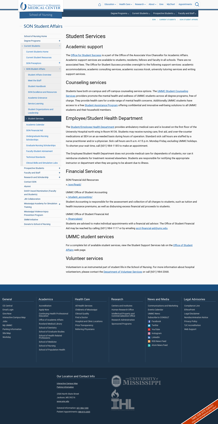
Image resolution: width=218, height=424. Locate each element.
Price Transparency (84, 325)
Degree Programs (119, 13)
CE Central (7, 306)
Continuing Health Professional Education (53, 315)
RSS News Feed (157, 341)
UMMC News (154, 314)
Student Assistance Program (101, 105)
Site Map (7, 333)
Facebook (154, 321)
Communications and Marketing (163, 306)
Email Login (8, 310)
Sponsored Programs (122, 324)
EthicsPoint (189, 310)
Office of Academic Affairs (51, 320)
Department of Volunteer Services (123, 271)
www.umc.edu (63, 401)
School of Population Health (52, 350)
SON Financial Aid (34, 130)
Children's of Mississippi (86, 310)
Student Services (36, 118)
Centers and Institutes (122, 306)
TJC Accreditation (192, 325)
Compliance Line (192, 306)
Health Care (124, 4)
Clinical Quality (82, 314)
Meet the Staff (34, 80)
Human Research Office (123, 310)
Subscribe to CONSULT (158, 317)
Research (139, 4)
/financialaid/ (75, 218)
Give (161, 4)
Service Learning (35, 103)
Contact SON (30, 182)
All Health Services (83, 306)
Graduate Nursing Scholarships (41, 145)
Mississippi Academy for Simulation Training (40, 205)
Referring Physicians (84, 329)
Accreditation (45, 306)
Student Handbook (37, 86)
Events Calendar (155, 310)
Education (109, 4)
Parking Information (12, 329)
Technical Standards (35, 157)
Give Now (7, 314)
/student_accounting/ (80, 197)
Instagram (155, 333)
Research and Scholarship (36, 177)
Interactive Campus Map (14, 317)
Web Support (190, 329)
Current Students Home (37, 51)
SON (154, 20)
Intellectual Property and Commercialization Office (123, 315)
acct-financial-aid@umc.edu (151, 228)
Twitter (153, 325)
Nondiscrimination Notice (196, 317)
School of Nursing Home (35, 36)
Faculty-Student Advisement (39, 151)
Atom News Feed (158, 345)
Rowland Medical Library (50, 324)
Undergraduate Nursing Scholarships (37, 138)
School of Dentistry (48, 328)
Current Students (140, 13)
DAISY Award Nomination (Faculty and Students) (40, 193)
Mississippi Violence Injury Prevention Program (36, 213)
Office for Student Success (86, 55)
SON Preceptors (33, 63)
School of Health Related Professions (50, 337)
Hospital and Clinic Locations (88, 321)
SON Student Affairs (189, 20)
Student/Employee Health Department (92, 126)
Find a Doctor (81, 317)
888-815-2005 (84, 412)
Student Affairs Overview (39, 75)
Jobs (5, 321)
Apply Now (44, 310)
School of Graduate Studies (51, 332)
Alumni (27, 186)
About (151, 4)
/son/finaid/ (74, 184)
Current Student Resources (38, 57)
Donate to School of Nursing (37, 224)
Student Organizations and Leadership (40, 111)
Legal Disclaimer (192, 314)
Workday (7, 337)
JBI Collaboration (32, 199)
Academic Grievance (37, 98)
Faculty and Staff (186, 13)
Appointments (185, 4)
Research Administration (123, 320)
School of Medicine (47, 342)
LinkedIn (154, 337)
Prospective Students (163, 13)
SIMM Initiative (31, 219)
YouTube (154, 329)
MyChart (171, 4)
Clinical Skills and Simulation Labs (42, 163)
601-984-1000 (82, 408)
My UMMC (7, 325)
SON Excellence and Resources (42, 92)
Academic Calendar (35, 124)
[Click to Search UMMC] (197, 4)
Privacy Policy (190, 321)
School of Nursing (40, 14)
